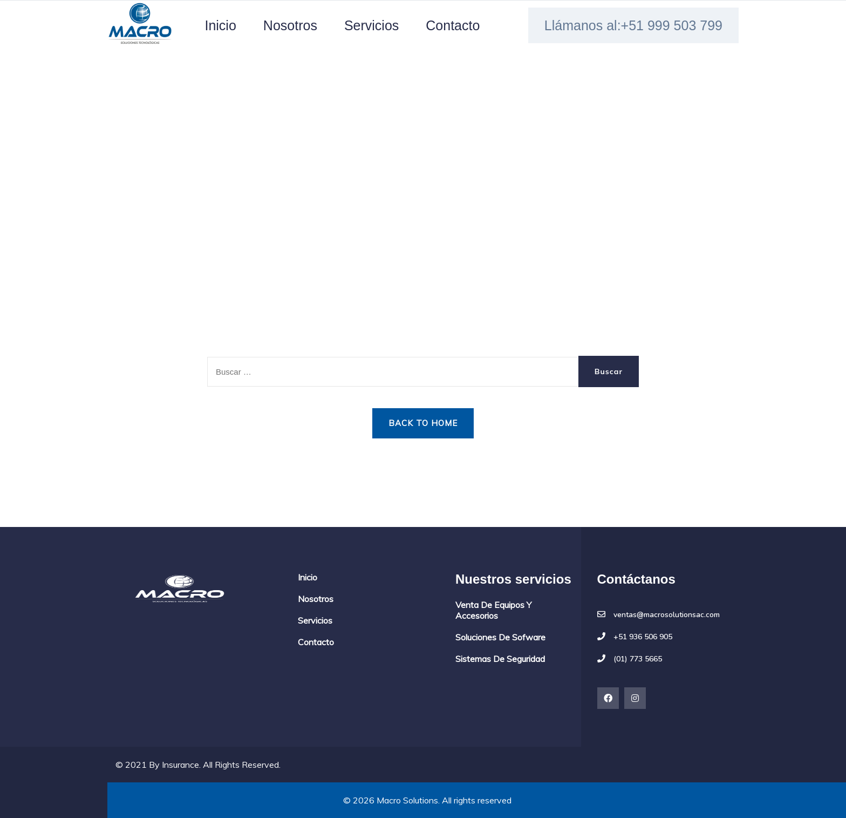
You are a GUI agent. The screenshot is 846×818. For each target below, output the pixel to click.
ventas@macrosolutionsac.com (666, 615)
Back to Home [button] (423, 423)
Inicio (220, 25)
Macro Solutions (407, 800)
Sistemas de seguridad (500, 658)
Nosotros (290, 25)
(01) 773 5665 (637, 659)
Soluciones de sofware (500, 637)
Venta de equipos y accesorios (493, 610)
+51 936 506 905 (642, 637)
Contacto (453, 25)
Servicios (371, 25)
